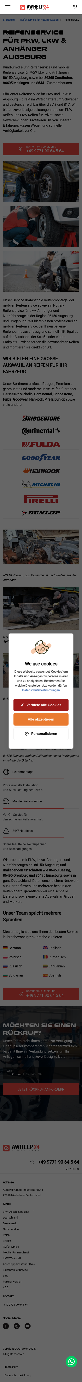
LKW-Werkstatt (12, 1258)
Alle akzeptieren (41, 719)
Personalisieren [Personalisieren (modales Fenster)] (41, 734)
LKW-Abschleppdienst (16, 1211)
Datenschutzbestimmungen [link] (41, 690)
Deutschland (10, 1217)
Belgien (7, 1240)
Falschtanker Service (15, 1269)
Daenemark (10, 1223)
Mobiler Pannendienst (16, 1252)
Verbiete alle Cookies (41, 705)
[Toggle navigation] (7, 7)
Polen (6, 1235)
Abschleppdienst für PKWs (19, 1264)
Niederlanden (11, 1229)
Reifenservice (11, 1246)
